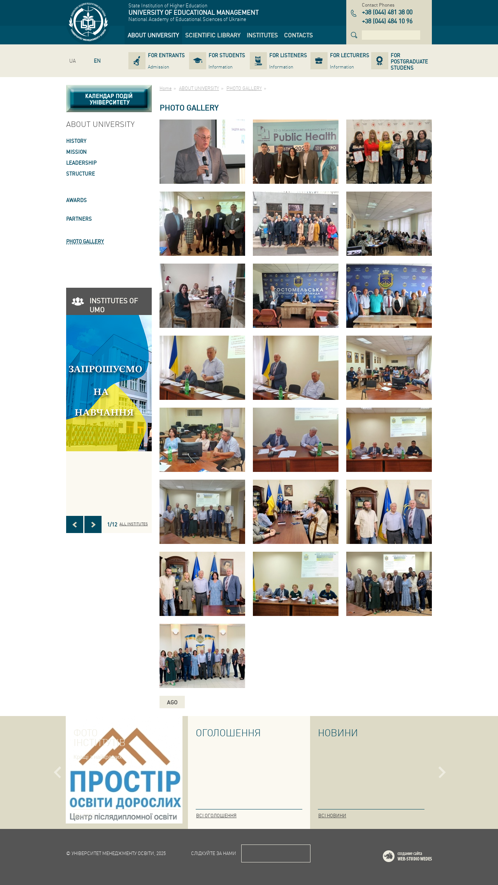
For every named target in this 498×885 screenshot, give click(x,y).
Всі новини (332, 815)
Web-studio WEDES (417, 857)
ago (172, 702)
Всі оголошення (216, 815)
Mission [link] (76, 151)
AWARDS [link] (76, 200)
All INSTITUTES (133, 523)
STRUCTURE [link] (80, 173)
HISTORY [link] (76, 140)
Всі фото (84, 815)
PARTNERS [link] (79, 218)
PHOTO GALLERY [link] (85, 241)
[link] (153, 35)
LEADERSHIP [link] (81, 162)
